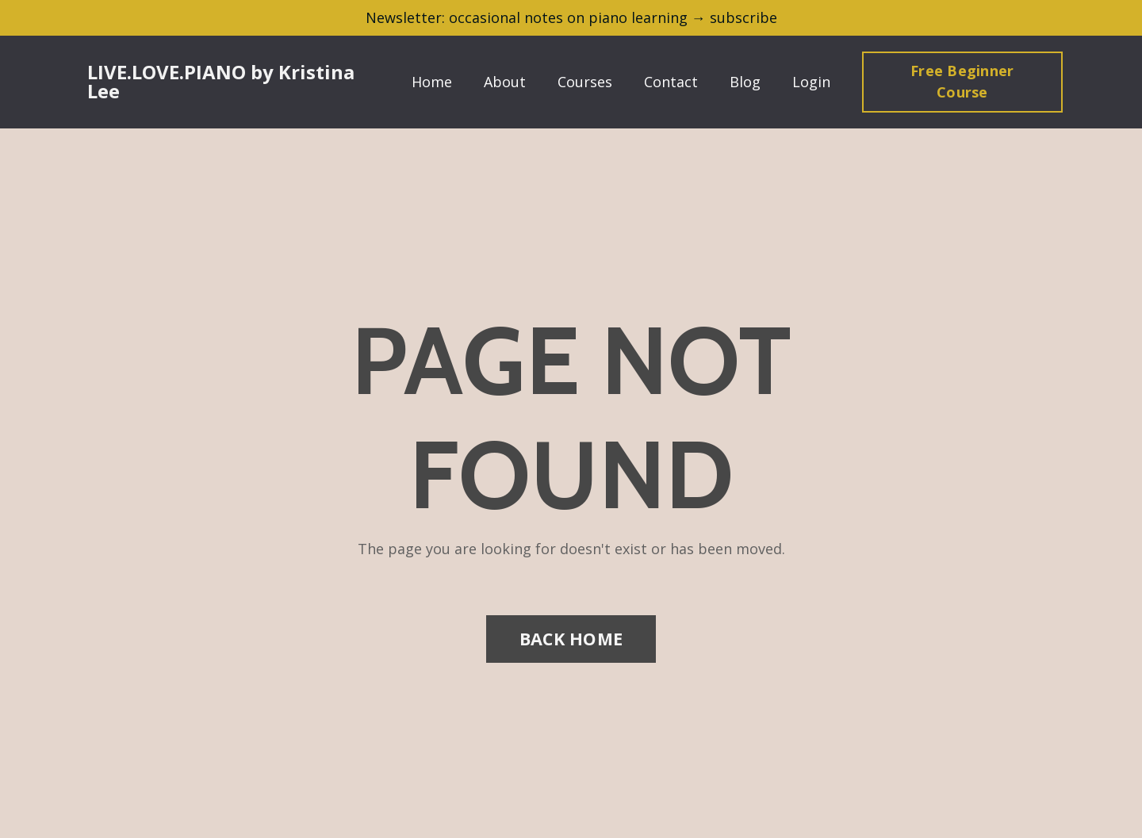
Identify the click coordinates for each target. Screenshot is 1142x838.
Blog (745, 81)
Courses (585, 81)
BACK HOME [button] (571, 638)
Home (432, 81)
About (505, 81)
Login (811, 81)
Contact (671, 81)
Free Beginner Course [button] (962, 81)
